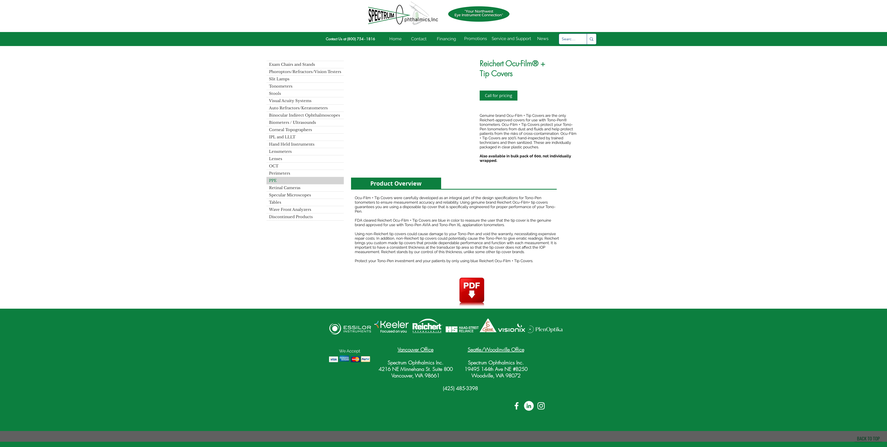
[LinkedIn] (529, 406)
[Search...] (569, 39)
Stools (275, 93)
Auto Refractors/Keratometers (298, 108)
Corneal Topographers (290, 129)
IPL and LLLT (282, 137)
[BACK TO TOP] (868, 438)
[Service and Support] (511, 39)
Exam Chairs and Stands (292, 64)
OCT (273, 166)
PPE (273, 180)
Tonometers (280, 86)
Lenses (275, 158)
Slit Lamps (279, 79)
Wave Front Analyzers (290, 209)
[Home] (395, 39)
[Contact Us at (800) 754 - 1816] (350, 39)
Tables (275, 202)
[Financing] (446, 39)
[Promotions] (475, 39)
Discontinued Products (291, 216)
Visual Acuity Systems (290, 100)
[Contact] (419, 39)
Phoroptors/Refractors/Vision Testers (305, 71)
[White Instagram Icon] (541, 406)
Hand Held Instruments (292, 144)
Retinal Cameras (285, 187)
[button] (411, 111)
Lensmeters (280, 151)
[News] (543, 39)
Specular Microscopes (290, 195)
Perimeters (279, 173)
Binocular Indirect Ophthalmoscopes (304, 115)
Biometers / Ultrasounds (292, 122)
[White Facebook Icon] (516, 406)
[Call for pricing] (498, 96)
